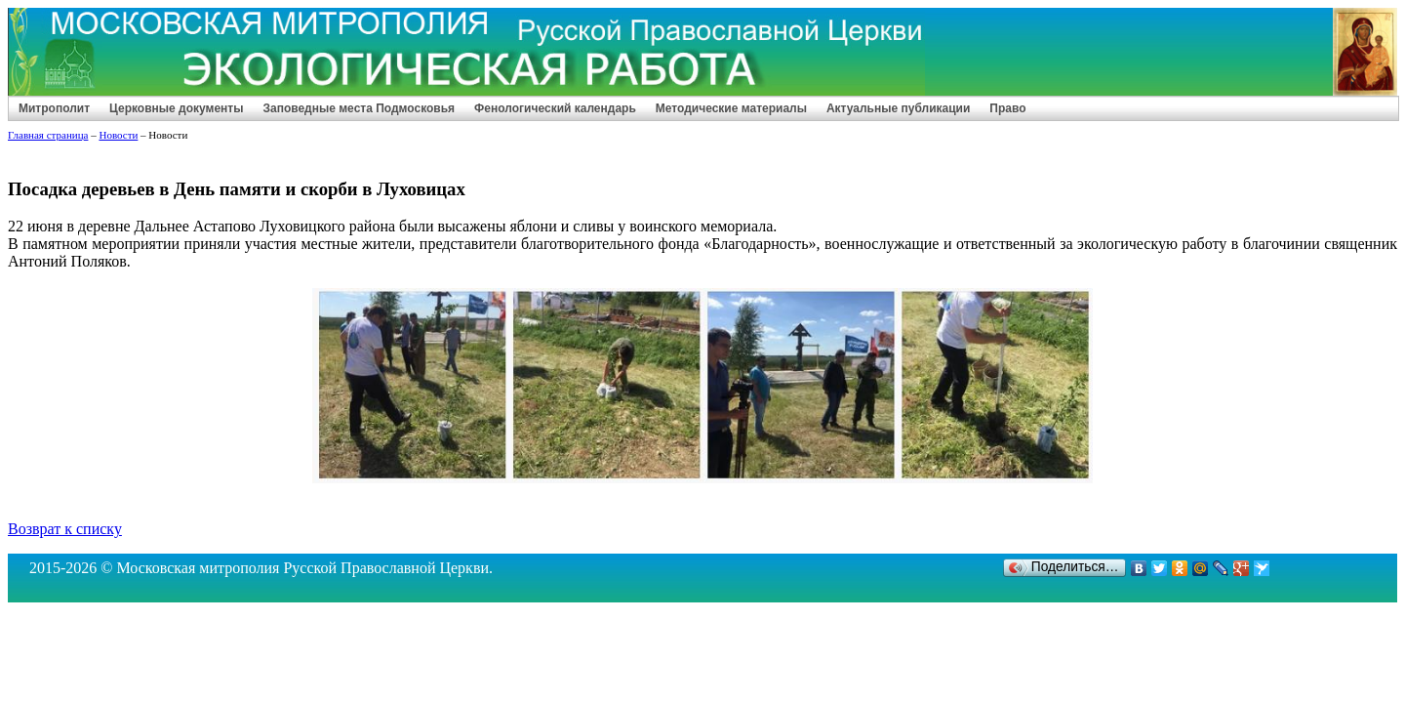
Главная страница (48, 135)
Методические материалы (731, 108)
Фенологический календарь (555, 108)
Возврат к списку (65, 528)
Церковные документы (176, 108)
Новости (118, 135)
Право (1007, 108)
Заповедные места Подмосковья (358, 108)
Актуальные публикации (898, 108)
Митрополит (54, 108)
